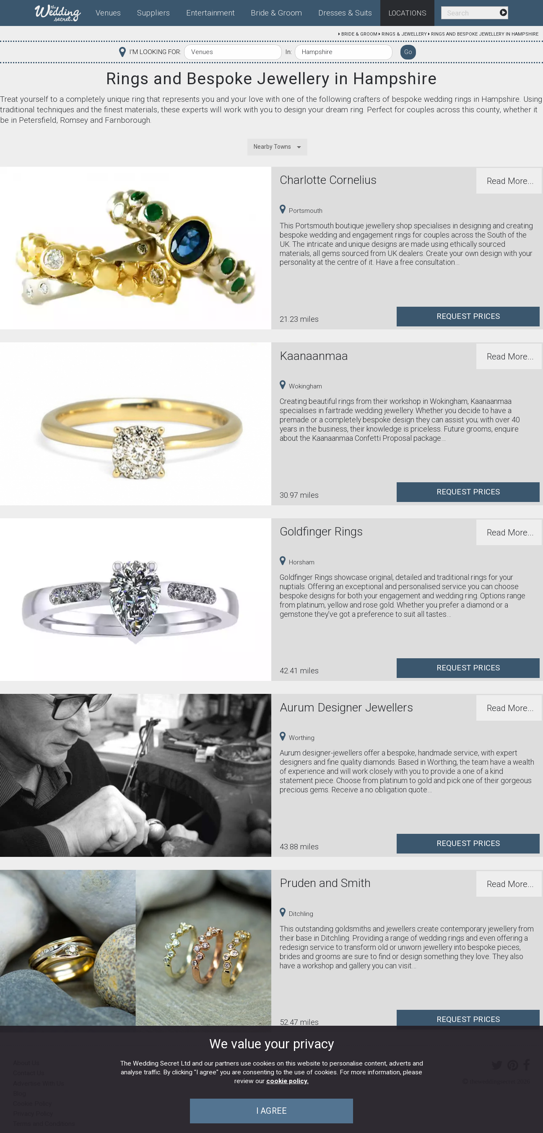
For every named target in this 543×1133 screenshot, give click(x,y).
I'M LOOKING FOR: (155, 52)
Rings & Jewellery (404, 34)
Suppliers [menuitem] (153, 13)
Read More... (510, 181)
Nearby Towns (272, 146)
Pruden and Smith (325, 883)
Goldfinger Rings (321, 531)
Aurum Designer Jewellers (346, 707)
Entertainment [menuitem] (210, 13)
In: (288, 52)
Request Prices (468, 316)
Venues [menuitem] (108, 13)
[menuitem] (61, 11)
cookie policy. (287, 1081)
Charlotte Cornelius (328, 180)
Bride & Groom (359, 34)
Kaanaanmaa (314, 356)
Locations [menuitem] (407, 13)
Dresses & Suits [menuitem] (345, 13)
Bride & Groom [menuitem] (276, 13)
